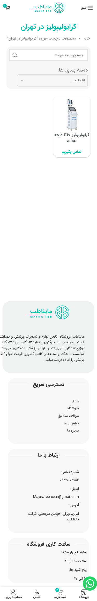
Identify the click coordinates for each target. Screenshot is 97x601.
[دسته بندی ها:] (52, 80)
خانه (86, 38)
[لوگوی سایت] (48, 7)
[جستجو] (48, 55)
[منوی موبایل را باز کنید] (87, 8)
